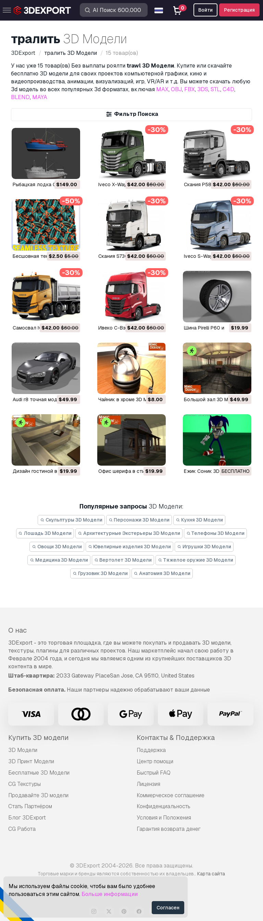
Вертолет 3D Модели (123, 560)
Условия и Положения (164, 817)
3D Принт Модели (31, 761)
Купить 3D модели (38, 737)
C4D (228, 89)
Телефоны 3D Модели (215, 533)
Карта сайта (211, 874)
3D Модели (22, 750)
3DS (202, 89)
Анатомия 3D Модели (162, 573)
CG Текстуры (24, 784)
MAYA (39, 97)
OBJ (176, 89)
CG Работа (22, 829)
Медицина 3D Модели (59, 560)
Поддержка (151, 750)
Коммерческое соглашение (170, 795)
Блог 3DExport (27, 817)
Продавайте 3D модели (38, 795)
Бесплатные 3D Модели (39, 772)
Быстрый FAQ (154, 772)
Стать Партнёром (30, 806)
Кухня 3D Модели (199, 520)
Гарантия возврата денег (169, 829)
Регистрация (239, 10)
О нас (17, 630)
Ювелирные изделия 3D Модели (129, 546)
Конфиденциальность (163, 806)
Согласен (167, 908)
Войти (205, 10)
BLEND (20, 97)
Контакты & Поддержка (176, 737)
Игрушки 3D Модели (204, 546)
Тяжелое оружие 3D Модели (195, 560)
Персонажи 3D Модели (139, 520)
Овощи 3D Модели (57, 546)
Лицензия (148, 784)
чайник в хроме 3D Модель (130, 399)
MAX (162, 89)
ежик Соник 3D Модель (212, 471)
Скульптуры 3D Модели (71, 520)
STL (215, 89)
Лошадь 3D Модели (45, 533)
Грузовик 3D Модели (100, 573)
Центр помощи (155, 761)
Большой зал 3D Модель (213, 399)
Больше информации (110, 894)
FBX (189, 89)
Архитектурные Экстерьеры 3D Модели (129, 533)
